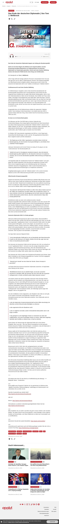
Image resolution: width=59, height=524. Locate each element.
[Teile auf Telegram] (9, 19)
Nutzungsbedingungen (44, 513)
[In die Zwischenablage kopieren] (14, 19)
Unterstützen (46, 507)
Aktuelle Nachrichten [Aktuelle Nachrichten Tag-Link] (12, 486)
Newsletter (46, 509)
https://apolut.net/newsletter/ (38, 421)
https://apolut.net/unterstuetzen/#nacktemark (19, 394)
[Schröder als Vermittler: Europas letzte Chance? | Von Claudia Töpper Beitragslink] (18, 464)
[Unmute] (44, 56)
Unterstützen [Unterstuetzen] (44, 2)
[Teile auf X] (11, 19)
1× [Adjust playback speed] (41, 56)
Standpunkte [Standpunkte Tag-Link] (11, 10)
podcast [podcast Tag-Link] (24, 433)
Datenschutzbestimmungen (43, 511)
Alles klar (52, 521)
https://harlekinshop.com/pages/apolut (28, 427)
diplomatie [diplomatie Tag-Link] (19, 433)
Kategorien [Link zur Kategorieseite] (8, 6)
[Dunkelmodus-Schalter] (31, 2)
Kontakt (54, 509)
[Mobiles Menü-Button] (3, 2)
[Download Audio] (47, 54)
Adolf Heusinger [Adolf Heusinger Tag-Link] (12, 431)
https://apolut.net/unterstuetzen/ (16, 405)
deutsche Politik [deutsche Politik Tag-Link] (12, 433)
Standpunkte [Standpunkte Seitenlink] (14, 6)
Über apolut (53, 511)
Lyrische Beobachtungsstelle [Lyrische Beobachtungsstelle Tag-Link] (36, 461)
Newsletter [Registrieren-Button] (53, 2)
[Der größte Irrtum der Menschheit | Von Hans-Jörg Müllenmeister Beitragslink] (40, 464)
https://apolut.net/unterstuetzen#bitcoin (22, 400)
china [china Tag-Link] (41, 431)
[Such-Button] (37, 2)
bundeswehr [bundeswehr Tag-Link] (35, 431)
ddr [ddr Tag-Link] (44, 431)
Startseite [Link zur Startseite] (3, 6)
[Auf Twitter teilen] (11, 439)
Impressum (46, 515)
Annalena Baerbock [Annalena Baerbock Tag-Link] (27, 431)
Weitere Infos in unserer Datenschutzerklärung (18, 522)
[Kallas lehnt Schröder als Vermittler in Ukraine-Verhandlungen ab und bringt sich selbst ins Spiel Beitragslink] (40, 491)
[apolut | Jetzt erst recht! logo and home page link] (9, 2)
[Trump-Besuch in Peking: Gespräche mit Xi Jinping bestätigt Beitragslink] (18, 490)
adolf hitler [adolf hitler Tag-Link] (19, 431)
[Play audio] (16, 56)
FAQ (55, 507)
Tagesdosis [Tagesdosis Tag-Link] (11, 461)
